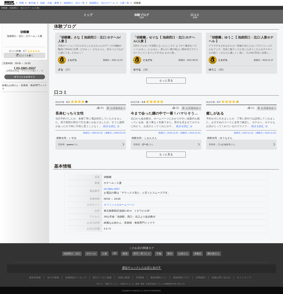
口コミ (196, 14)
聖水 (171, 253)
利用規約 (200, 277)
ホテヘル (89, 253)
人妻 (103, 253)
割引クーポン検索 (102, 277)
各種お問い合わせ (221, 277)
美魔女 (200, 253)
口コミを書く (24, 55)
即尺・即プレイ (142, 253)
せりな (141, 69)
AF (113, 253)
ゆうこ (217, 69)
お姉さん (185, 253)
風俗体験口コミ (158, 277)
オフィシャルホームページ (119, 204)
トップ (87, 13)
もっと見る (166, 80)
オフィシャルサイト (24, 77)
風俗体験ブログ (181, 277)
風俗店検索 (35, 277)
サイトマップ (244, 277)
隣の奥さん (216, 253)
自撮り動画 (124, 277)
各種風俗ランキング (75, 277)
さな (65, 69)
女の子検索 (53, 277)
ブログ (141, 14)
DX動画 (140, 277)
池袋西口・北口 (69, 253)
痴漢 (124, 253)
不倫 (159, 253)
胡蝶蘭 (24, 32)
